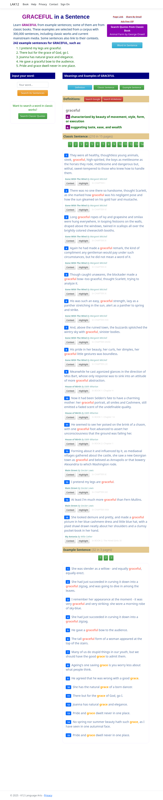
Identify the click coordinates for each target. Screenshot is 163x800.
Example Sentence (132, 87)
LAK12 (14, 4)
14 (142, 144)
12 (131, 144)
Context (70, 183)
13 (136, 144)
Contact (53, 4)
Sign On (65, 4)
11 (125, 144)
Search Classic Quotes (32, 116)
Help (33, 4)
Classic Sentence (106, 87)
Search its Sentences (32, 93)
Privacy (43, 4)
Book (26, 4)
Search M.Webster (113, 99)
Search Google (93, 99)
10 (120, 144)
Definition (80, 87)
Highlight (83, 183)
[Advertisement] (81, 769)
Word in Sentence (127, 45)
